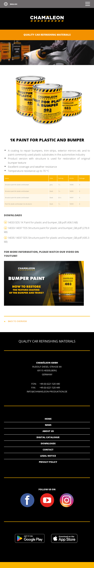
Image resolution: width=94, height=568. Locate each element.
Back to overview (17, 321)
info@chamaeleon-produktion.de (47, 391)
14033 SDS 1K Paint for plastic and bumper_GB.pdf (43, 222)
